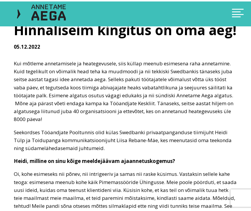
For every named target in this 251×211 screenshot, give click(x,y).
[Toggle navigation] (213, 13)
